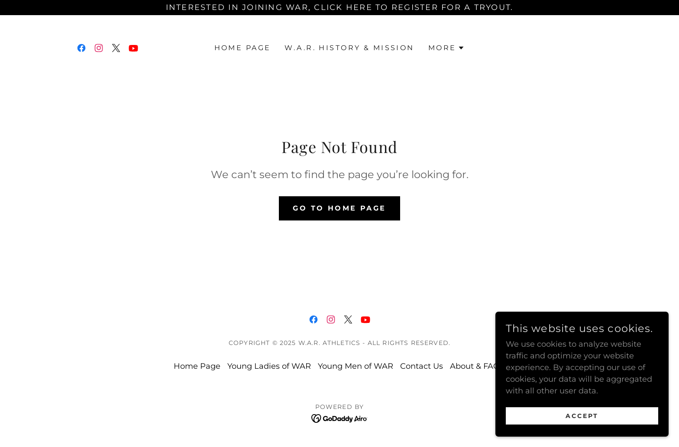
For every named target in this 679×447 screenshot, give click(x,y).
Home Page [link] (242, 48)
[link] (81, 48)
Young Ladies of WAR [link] (269, 366)
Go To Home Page (339, 208)
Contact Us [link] (421, 366)
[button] (446, 48)
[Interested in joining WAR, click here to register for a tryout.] (339, 7)
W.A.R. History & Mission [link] (349, 48)
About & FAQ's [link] (477, 366)
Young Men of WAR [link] (355, 366)
